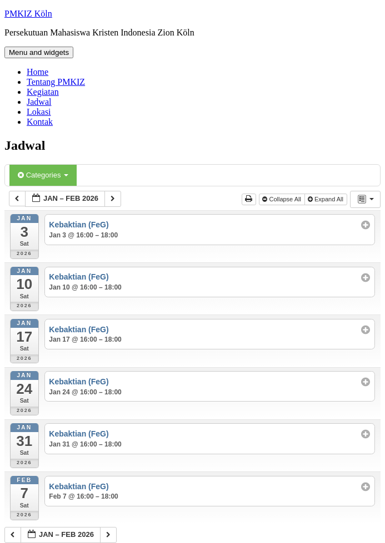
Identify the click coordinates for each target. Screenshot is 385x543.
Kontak (40, 121)
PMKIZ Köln (28, 13)
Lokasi (39, 111)
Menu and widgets (39, 52)
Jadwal (39, 101)
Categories (43, 175)
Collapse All (282, 199)
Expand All (326, 199)
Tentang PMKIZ (56, 82)
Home (37, 72)
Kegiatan (43, 92)
